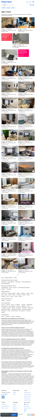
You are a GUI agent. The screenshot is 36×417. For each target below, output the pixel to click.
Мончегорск (8, 316)
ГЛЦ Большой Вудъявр (5, 283)
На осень (11, 296)
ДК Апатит (15, 287)
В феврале (23, 293)
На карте (3, 304)
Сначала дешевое (12, 306)
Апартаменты (3, 310)
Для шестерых (30, 307)
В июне (6, 294)
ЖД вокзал (3, 300)
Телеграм (27, 406)
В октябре (23, 294)
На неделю (8, 304)
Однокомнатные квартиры (6, 309)
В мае (2, 294)
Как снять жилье (27, 392)
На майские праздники (11, 293)
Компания (14, 404)
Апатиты (2, 316)
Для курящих (17, 304)
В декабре (3, 296)
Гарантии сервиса (27, 394)
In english (3, 312)
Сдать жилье (4, 404)
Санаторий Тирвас (4, 287)
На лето (7, 296)
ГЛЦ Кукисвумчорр (10, 281)
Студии (8, 310)
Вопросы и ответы (27, 396)
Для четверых (18, 307)
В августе (14, 294)
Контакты (14, 394)
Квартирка (7, 2)
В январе (18, 293)
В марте (27, 293)
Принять (14, 414)
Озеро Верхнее (18, 281)
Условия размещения (5, 406)
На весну (20, 296)
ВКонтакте (27, 404)
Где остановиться (22, 310)
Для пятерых (24, 307)
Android (3, 394)
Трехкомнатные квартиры (26, 309)
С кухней (27, 306)
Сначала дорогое (4, 306)
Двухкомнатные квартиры (16, 309)
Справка (14, 392)
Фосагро (10, 287)
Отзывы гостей (27, 398)
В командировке (29, 304)
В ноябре (28, 294)
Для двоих (8, 307)
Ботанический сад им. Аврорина (23, 287)
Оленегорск (13, 316)
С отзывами (3, 307)
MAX (25, 411)
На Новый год (3, 293)
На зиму (16, 296)
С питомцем (23, 304)
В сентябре (19, 294)
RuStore (6, 394)
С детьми (18, 306)
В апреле (31, 293)
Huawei (5, 394)
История (14, 406)
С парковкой (23, 306)
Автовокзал (8, 300)
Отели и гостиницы (14, 310)
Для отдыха (28, 310)
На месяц (12, 304)
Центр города (3, 281)
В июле (9, 294)
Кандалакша (18, 316)
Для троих (13, 307)
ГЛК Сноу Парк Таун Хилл (26, 281)
